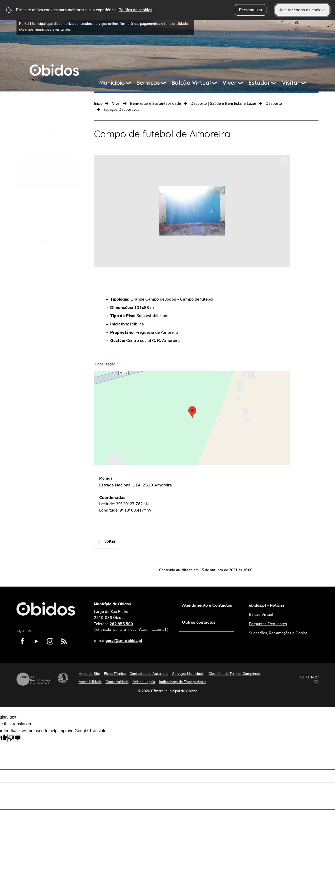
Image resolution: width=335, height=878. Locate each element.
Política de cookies (135, 10)
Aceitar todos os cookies (302, 10)
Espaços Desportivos (121, 109)
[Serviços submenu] (165, 83)
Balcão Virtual (191, 82)
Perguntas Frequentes (268, 624)
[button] (192, 412)
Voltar (109, 541)
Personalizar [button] (251, 10)
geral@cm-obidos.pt (123, 640)
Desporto (274, 103)
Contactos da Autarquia (149, 673)
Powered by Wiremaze (309, 679)
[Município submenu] (130, 83)
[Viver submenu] (242, 83)
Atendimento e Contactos (207, 605)
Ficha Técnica (115, 673)
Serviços (148, 82)
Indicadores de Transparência (182, 681)
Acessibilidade (63, 678)
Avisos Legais (143, 681)
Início (98, 103)
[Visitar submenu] (305, 83)
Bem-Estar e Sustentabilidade (155, 103)
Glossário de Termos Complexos (234, 673)
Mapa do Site (89, 673)
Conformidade (117, 681)
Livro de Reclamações (33, 679)
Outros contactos (198, 622)
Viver (229, 82)
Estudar (259, 82)
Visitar (291, 82)
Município (112, 82)
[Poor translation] (14, 738)
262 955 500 (131, 627)
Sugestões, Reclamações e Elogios (278, 633)
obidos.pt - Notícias (266, 605)
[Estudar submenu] (276, 83)
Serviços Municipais (188, 673)
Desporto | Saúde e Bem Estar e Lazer (223, 103)
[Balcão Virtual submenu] (216, 83)
